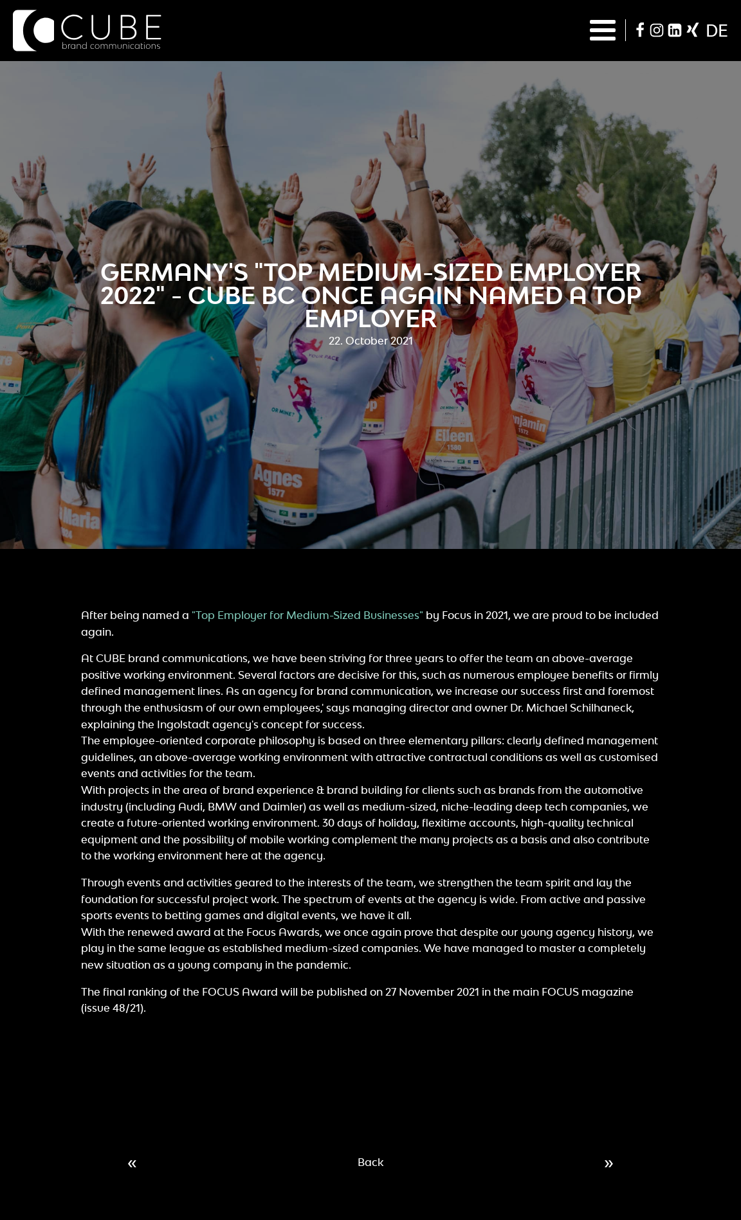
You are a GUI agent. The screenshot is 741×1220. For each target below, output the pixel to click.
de (717, 30)
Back (370, 1162)
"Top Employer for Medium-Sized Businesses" (307, 615)
